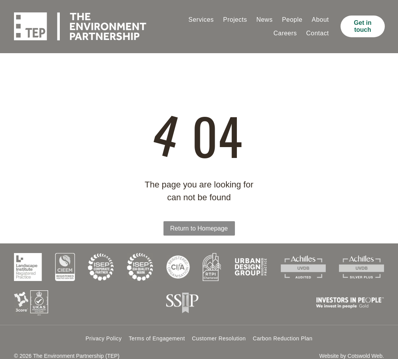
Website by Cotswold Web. (351, 345)
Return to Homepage (199, 218)
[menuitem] (201, 19)
